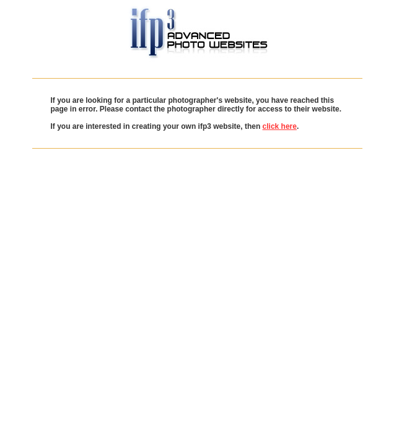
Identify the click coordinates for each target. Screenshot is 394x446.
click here (280, 126)
